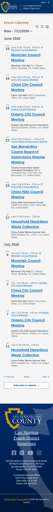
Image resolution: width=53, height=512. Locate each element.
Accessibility (23, 499)
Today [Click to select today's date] (26, 377)
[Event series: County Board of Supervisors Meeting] (29, 140)
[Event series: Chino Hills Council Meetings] (27, 185)
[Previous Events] (9, 377)
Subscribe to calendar (25, 385)
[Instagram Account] (39, 453)
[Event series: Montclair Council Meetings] (27, 48)
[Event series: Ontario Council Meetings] (27, 108)
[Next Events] (46, 377)
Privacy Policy (10, 499)
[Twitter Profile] (22, 453)
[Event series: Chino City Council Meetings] (27, 78)
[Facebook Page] (14, 453)
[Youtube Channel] (30, 453)
